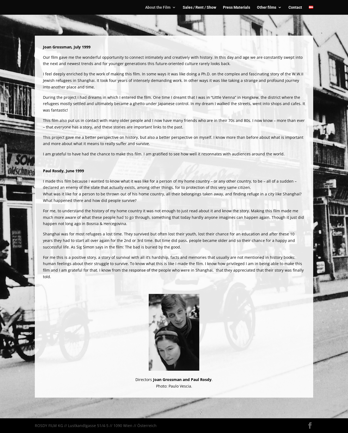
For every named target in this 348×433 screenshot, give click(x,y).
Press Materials (236, 7)
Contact (295, 7)
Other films (266, 7)
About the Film (157, 7)
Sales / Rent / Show (199, 7)
